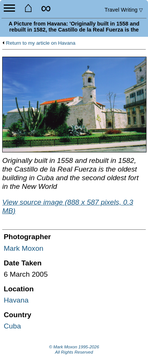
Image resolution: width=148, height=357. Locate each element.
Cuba (12, 326)
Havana (16, 300)
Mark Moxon (23, 248)
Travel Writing (124, 10)
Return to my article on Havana (40, 43)
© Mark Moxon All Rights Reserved (74, 349)
